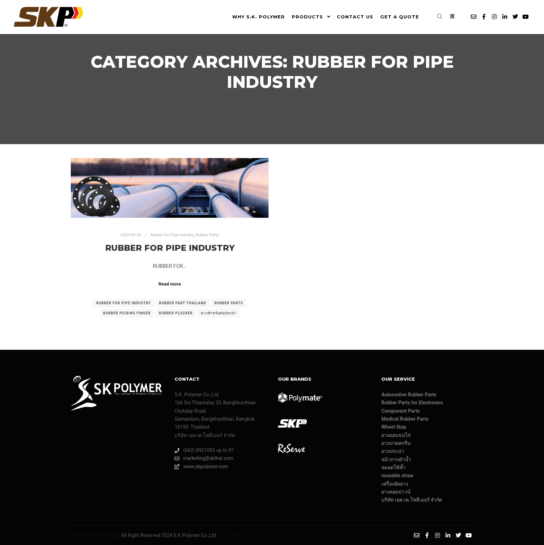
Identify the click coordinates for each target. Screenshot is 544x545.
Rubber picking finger (127, 313)
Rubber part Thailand (182, 303)
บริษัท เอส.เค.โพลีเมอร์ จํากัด (411, 500)
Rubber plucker (176, 313)
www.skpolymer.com (201, 467)
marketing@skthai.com (204, 458)
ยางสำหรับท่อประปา (218, 313)
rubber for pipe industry (123, 303)
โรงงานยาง (231, 535)
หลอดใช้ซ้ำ (393, 467)
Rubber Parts (207, 234)
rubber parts (228, 303)
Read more (170, 284)
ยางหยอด (110, 535)
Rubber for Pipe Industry (172, 234)
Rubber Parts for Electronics (412, 402)
